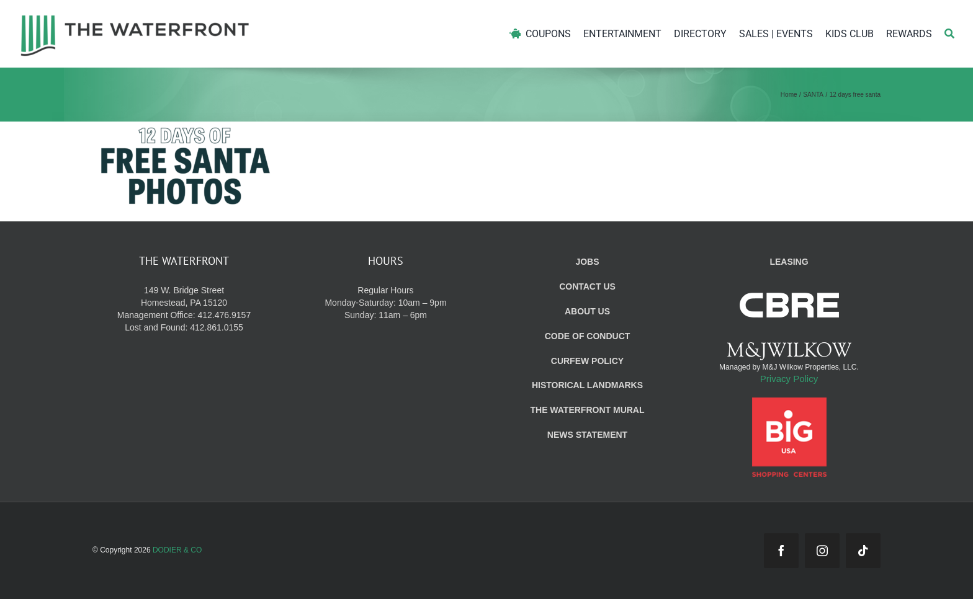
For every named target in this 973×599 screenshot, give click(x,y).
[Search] (949, 33)
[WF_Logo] (135, 17)
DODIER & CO (177, 550)
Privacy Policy (789, 378)
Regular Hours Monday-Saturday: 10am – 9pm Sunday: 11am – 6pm (385, 302)
